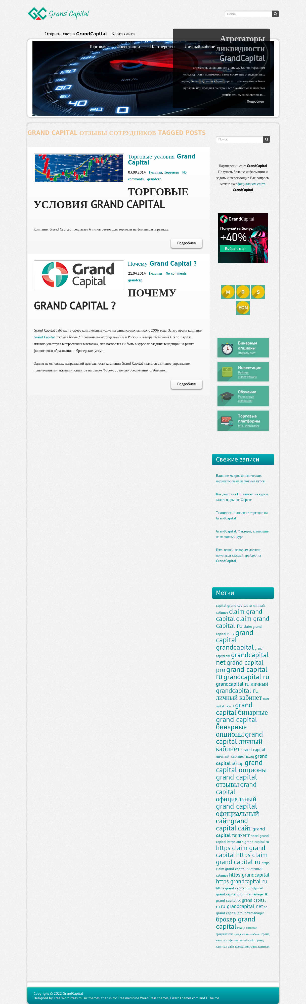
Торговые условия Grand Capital (161, 159)
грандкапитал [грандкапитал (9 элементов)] (225, 934)
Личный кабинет (201, 46)
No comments (176, 273)
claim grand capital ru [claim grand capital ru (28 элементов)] (242, 622)
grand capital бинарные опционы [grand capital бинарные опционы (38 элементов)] (236, 727)
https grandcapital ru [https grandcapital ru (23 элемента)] (241, 881)
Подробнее (255, 101)
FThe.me (212, 998)
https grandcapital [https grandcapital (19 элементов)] (249, 874)
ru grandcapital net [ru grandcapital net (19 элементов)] (242, 906)
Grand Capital (44, 337)
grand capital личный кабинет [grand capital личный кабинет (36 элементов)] (239, 741)
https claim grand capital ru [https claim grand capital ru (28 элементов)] (242, 858)
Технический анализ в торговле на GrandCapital (242, 515)
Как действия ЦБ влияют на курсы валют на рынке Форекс (242, 497)
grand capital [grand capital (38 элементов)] (234, 636)
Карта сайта (123, 33)
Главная (155, 172)
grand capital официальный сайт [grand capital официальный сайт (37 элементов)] (237, 813)
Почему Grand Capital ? (162, 263)
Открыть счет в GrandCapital (76, 33)
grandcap (154, 179)
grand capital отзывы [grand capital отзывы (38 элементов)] (236, 780)
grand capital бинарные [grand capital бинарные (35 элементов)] (242, 708)
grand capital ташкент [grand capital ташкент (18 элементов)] (240, 831)
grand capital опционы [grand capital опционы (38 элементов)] (241, 766)
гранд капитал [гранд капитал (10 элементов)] (247, 927)
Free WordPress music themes (77, 998)
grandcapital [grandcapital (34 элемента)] (235, 647)
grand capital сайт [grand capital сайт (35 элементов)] (233, 824)
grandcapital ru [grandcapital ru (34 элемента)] (246, 676)
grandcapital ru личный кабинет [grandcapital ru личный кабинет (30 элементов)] (239, 694)
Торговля (97, 46)
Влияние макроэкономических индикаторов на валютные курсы (241, 478)
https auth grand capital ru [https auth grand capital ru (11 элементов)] (248, 841)
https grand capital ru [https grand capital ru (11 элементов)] (233, 888)
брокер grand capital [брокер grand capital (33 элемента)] (235, 923)
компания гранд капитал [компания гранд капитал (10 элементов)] (252, 946)
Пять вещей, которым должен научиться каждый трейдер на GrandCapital (238, 555)
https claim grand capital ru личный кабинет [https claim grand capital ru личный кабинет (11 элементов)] (243, 869)
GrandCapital (73, 993)
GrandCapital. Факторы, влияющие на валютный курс (242, 534)
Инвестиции (128, 46)
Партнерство (162, 46)
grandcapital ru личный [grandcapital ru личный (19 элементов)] (242, 683)
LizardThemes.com (184, 998)
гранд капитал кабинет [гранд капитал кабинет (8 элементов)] (247, 934)
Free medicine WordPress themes (143, 998)
